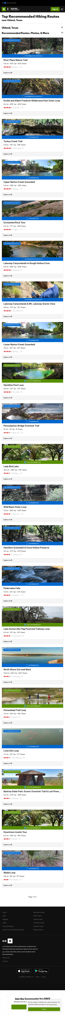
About (4, 912)
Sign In (55, 9)
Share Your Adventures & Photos (13, 930)
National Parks (38, 930)
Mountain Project (39, 912)
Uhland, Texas (32, 27)
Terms (37, 977)
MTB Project (37, 916)
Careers (5, 961)
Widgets (5, 919)
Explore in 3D (8, 72)
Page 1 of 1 (32, 897)
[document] (44, 1006)
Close (44, 1009)
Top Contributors (8, 926)
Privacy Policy (53, 1004)
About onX (6, 958)
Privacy (43, 977)
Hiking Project (38, 919)
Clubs (4, 923)
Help (4, 916)
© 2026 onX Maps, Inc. (26, 977)
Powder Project (38, 926)
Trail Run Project (38, 923)
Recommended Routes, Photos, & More (32, 32)
